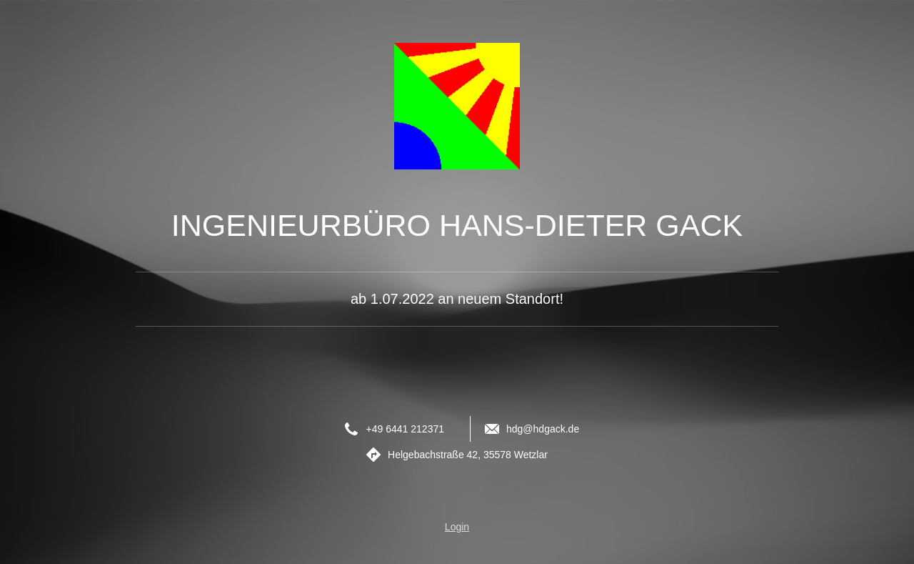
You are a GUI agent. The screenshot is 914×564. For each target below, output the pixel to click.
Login (457, 527)
